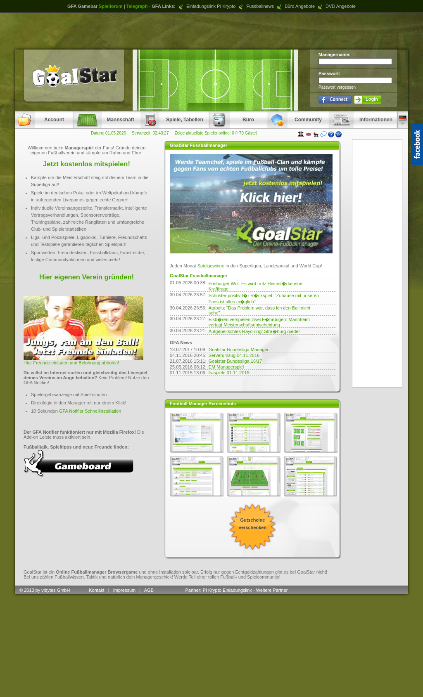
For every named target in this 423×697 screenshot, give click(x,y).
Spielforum (110, 6)
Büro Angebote (295, 6)
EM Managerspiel (226, 366)
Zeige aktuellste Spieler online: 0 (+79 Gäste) (215, 133)
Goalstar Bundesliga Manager (239, 349)
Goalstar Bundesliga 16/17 (235, 361)
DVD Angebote (336, 6)
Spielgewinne (210, 265)
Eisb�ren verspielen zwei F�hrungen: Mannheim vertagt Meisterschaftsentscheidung (259, 322)
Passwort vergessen (337, 87)
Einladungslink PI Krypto (206, 6)
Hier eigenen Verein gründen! (86, 277)
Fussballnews (255, 6)
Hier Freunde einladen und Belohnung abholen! (71, 362)
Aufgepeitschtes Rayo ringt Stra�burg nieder (254, 331)
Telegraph (137, 6)
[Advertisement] (211, 31)
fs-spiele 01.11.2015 (229, 372)
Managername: (334, 54)
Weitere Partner (272, 590)
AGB (149, 590)
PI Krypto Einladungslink (227, 590)
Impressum (124, 590)
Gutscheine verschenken (252, 523)
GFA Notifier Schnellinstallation (90, 411)
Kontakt (96, 590)
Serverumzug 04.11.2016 (234, 355)
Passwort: (329, 73)
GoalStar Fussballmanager (198, 275)
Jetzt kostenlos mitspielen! (86, 164)
